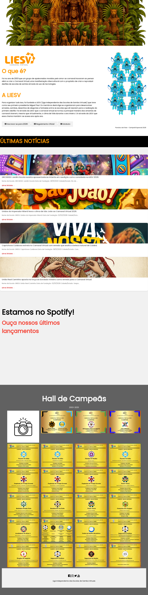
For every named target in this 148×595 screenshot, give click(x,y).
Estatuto (65, 124)
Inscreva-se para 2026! (16, 124)
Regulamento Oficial (44, 124)
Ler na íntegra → (8, 186)
